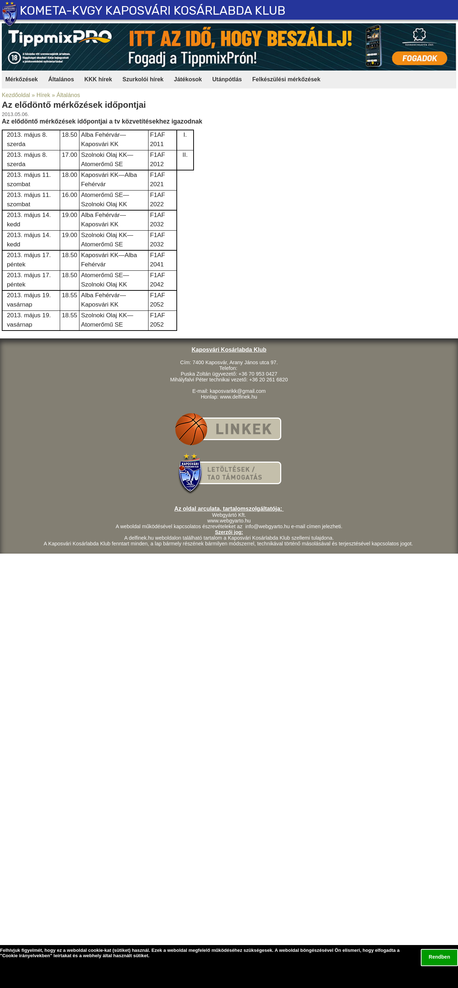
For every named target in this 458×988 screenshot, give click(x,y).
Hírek (43, 95)
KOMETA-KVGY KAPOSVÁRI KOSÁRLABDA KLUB (153, 10)
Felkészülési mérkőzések (286, 79)
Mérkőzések (21, 79)
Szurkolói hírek (143, 79)
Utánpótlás (227, 79)
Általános (61, 79)
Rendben (439, 957)
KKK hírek (98, 79)
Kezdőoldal (16, 95)
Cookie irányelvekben (26, 955)
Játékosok (188, 79)
